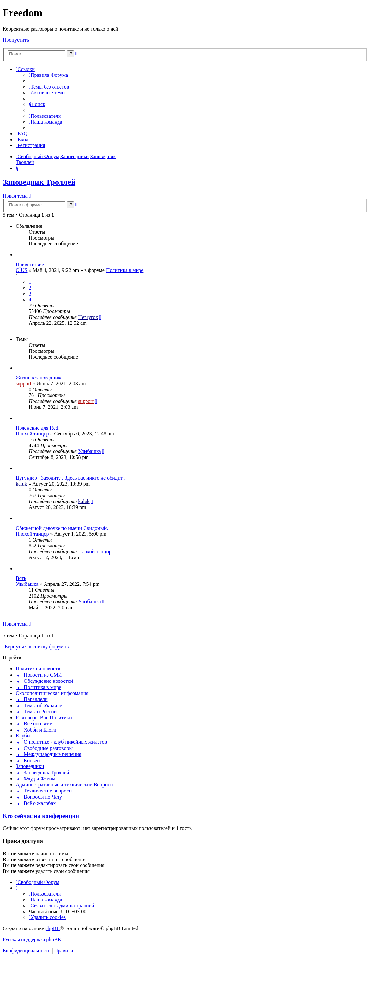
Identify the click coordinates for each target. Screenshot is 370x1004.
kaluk (21, 484)
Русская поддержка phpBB (32, 939)
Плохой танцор (32, 433)
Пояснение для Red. (37, 428)
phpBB (52, 928)
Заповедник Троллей (39, 182)
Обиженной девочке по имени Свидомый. (62, 528)
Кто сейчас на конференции (41, 815)
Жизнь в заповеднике (39, 377)
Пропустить (16, 40)
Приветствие (30, 264)
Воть (21, 578)
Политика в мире (124, 270)
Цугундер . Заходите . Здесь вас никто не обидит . (71, 478)
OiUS (21, 270)
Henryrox (88, 317)
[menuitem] (48, 75)
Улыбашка (89, 451)
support (23, 383)
